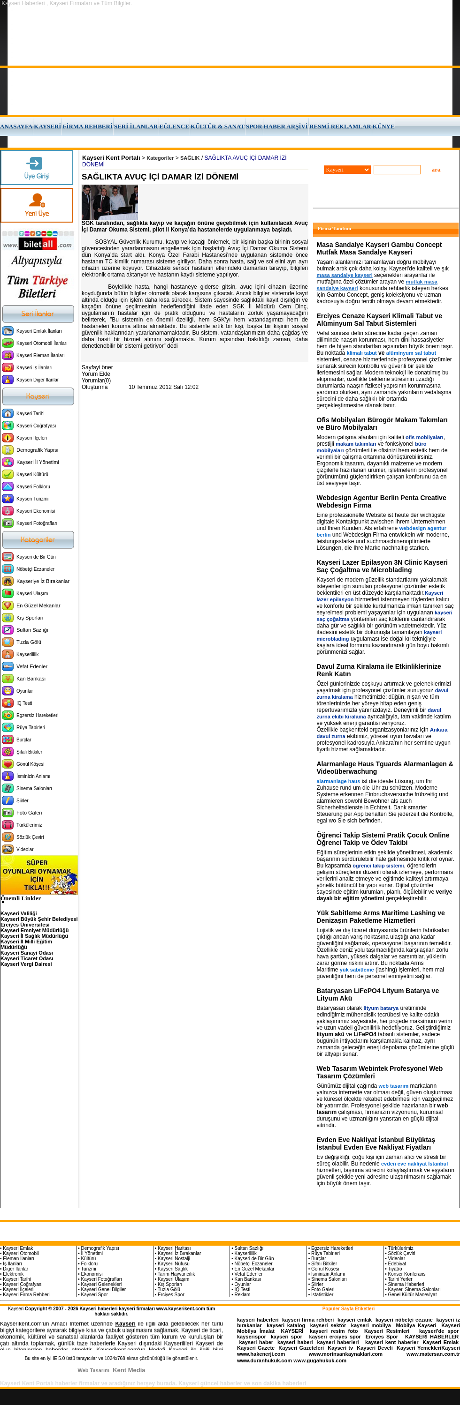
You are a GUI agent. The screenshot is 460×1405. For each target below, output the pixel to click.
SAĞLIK (190, 158)
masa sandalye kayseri (345, 275)
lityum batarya (381, 1008)
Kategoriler (160, 158)
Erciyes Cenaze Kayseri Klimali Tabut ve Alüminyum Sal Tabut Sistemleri (379, 319)
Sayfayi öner (97, 367)
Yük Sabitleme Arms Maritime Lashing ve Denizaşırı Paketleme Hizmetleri (381, 916)
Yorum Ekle (96, 374)
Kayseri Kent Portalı (111, 157)
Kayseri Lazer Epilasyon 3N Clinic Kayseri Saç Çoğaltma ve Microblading (382, 566)
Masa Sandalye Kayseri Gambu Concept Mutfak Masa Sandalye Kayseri (379, 248)
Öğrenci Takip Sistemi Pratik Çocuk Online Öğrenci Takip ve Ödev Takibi (383, 838)
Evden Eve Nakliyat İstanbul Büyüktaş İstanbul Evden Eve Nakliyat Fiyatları (376, 1143)
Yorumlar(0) (96, 380)
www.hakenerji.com (261, 1354)
